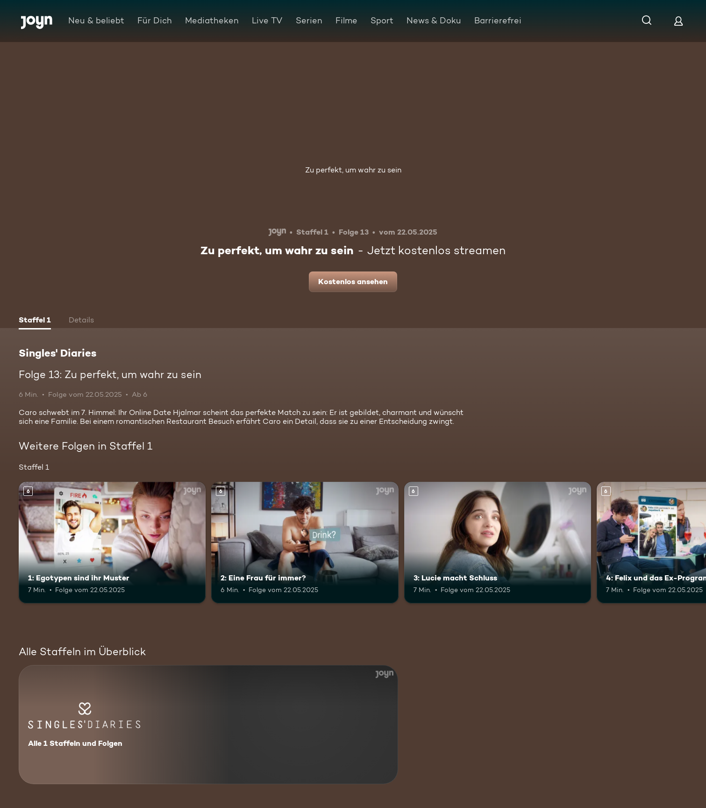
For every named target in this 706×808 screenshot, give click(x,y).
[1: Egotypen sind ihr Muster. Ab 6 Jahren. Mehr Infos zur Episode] (112, 542)
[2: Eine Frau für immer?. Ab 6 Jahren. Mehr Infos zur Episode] (304, 542)
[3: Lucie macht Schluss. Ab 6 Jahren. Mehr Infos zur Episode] (497, 542)
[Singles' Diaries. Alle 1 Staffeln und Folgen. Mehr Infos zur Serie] (208, 724)
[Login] (678, 21)
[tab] (35, 321)
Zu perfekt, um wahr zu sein (353, 169)
